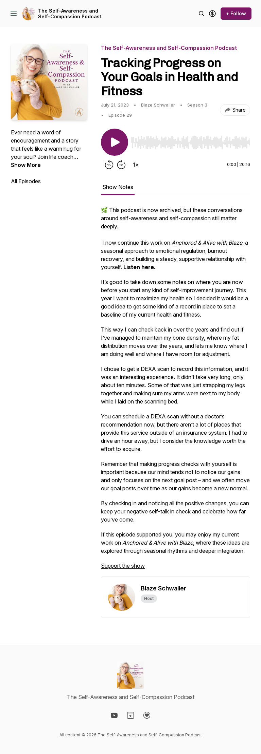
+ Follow (236, 13)
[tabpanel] (175, 391)
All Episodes (26, 181)
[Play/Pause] (114, 142)
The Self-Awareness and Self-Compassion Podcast (69, 14)
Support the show (123, 565)
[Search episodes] (201, 14)
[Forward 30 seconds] (121, 164)
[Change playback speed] (135, 164)
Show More (26, 165)
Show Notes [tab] (117, 187)
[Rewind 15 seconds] (109, 164)
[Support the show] (212, 14)
